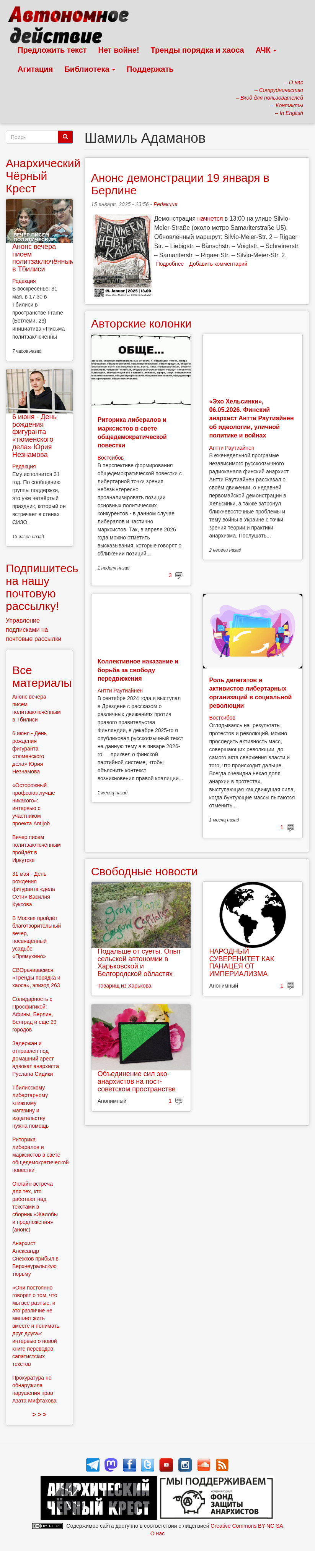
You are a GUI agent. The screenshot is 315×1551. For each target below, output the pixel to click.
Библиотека (89, 69)
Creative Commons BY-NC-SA (247, 1526)
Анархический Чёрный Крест (43, 176)
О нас (157, 1533)
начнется (210, 218)
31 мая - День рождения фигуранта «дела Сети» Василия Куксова (33, 889)
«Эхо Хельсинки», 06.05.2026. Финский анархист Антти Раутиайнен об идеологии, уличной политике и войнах (251, 418)
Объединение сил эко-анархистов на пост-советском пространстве (137, 1081)
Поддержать (150, 69)
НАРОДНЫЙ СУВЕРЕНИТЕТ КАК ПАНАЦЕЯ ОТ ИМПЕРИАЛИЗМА (241, 962)
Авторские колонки (141, 323)
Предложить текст (52, 50)
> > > (39, 1414)
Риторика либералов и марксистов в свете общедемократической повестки (40, 1154)
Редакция (165, 204)
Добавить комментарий (218, 264)
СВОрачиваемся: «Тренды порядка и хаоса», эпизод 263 (36, 977)
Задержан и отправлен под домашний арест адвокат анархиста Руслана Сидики (35, 1058)
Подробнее (170, 264)
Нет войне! (118, 50)
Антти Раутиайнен (231, 448)
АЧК (266, 50)
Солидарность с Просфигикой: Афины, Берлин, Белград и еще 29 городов (34, 1014)
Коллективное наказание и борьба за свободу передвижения (138, 670)
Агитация (35, 69)
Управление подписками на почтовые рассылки (34, 629)
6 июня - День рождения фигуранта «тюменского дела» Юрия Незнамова (34, 435)
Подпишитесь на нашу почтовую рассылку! (42, 587)
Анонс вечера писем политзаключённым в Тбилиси (43, 258)
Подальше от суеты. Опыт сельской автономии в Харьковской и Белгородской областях (139, 962)
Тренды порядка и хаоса (197, 50)
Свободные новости (144, 871)
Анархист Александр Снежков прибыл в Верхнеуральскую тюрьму (35, 1258)
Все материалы (42, 676)
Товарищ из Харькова (125, 986)
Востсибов (111, 458)
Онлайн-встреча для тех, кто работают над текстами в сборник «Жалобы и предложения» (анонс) (35, 1207)
